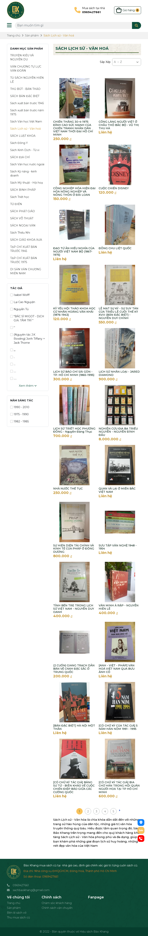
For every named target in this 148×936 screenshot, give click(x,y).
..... (13, 378)
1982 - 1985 (19, 421)
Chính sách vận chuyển (57, 908)
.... (13, 371)
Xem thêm (28, 385)
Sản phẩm (14, 908)
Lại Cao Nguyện (22, 302)
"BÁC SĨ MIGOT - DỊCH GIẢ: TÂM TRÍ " (27, 318)
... (12, 364)
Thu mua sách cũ (18, 917)
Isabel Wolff (19, 295)
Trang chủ (13, 903)
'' (12, 327)
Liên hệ (105, 132)
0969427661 (21, 885)
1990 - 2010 (19, 407)
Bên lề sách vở (16, 912)
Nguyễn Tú (19, 309)
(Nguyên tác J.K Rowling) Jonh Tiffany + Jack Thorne (27, 338)
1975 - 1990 (19, 414)
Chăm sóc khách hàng (57, 903)
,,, (12, 350)
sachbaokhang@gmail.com (31, 890)
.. (12, 357)
